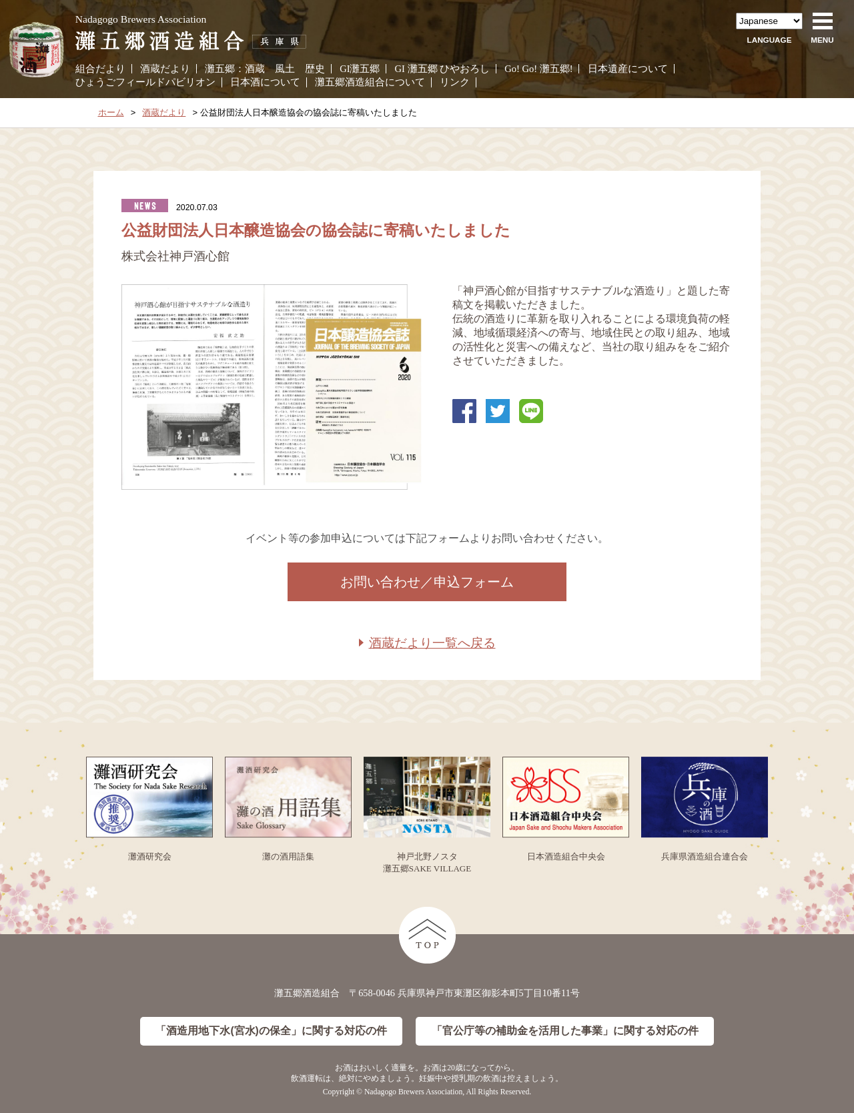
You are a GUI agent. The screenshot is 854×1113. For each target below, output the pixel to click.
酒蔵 (255, 68)
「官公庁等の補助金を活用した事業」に (565, 1031)
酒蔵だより (165, 68)
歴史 (315, 68)
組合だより (100, 68)
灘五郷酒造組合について (370, 82)
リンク (455, 82)
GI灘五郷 (360, 68)
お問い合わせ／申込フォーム (427, 582)
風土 (285, 68)
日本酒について (265, 82)
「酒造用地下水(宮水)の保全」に (270, 1031)
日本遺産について (628, 68)
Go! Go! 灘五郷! (538, 68)
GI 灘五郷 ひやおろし (442, 68)
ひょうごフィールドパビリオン (145, 82)
